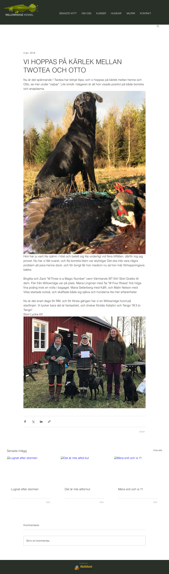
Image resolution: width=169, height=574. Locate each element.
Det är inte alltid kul (77, 489)
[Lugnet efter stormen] (31, 469)
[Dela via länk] (49, 421)
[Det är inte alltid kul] (84, 469)
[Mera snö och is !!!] (138, 469)
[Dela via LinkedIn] (41, 421)
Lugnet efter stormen (25, 489)
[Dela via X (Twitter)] (33, 421)
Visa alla (157, 450)
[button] (157, 26)
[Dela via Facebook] (25, 421)
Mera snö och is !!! (130, 489)
